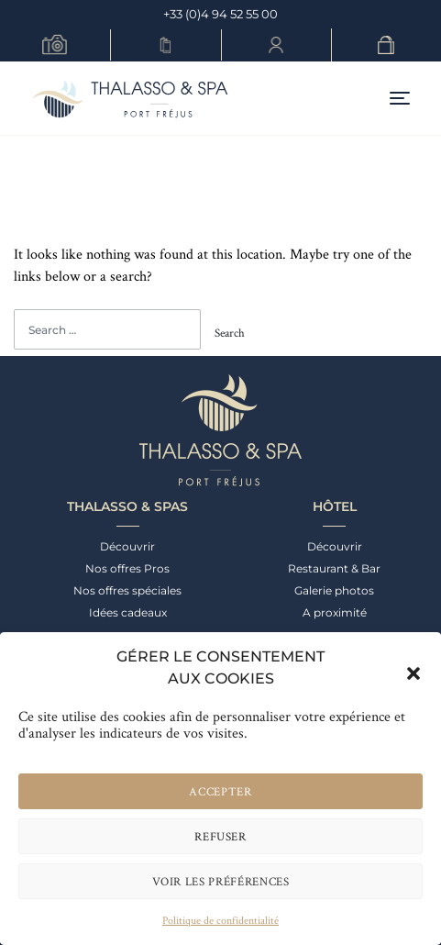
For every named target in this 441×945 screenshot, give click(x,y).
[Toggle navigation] (399, 98)
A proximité (335, 612)
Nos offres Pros (127, 568)
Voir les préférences (221, 881)
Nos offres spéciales (127, 590)
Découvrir (127, 546)
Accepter (220, 791)
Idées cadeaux (128, 612)
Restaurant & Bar (334, 568)
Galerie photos (334, 590)
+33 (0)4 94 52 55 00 (220, 13)
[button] (413, 668)
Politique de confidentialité (220, 920)
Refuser (220, 836)
